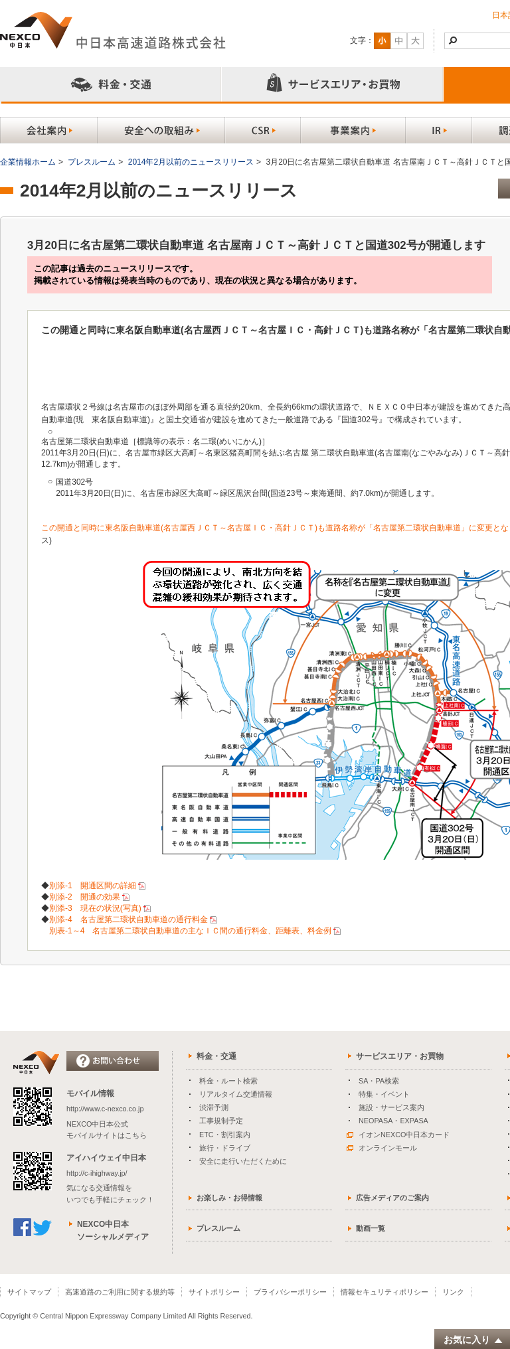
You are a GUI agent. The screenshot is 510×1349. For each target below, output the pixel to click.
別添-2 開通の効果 (84, 897)
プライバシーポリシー (290, 1292)
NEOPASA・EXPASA (393, 1121)
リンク (453, 1292)
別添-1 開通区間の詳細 (92, 885)
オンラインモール (382, 1148)
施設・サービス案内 (391, 1107)
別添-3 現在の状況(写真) (95, 908)
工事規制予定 (221, 1121)
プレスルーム (92, 162)
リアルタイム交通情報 (235, 1094)
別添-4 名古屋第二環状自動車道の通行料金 (128, 919)
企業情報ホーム (28, 162)
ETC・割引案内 (224, 1135)
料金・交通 (216, 1056)
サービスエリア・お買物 (400, 1056)
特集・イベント (384, 1094)
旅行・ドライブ (224, 1148)
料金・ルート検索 (228, 1081)
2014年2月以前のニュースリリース (191, 162)
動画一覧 (370, 1228)
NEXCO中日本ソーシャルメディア (113, 1230)
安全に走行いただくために (243, 1161)
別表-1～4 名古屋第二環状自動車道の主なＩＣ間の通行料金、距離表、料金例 (190, 930)
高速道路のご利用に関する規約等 (120, 1292)
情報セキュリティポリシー (384, 1292)
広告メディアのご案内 (392, 1198)
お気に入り (473, 1340)
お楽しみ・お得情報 (229, 1198)
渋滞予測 (213, 1107)
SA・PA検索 (379, 1081)
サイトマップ (29, 1292)
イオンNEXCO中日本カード (398, 1135)
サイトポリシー (214, 1292)
